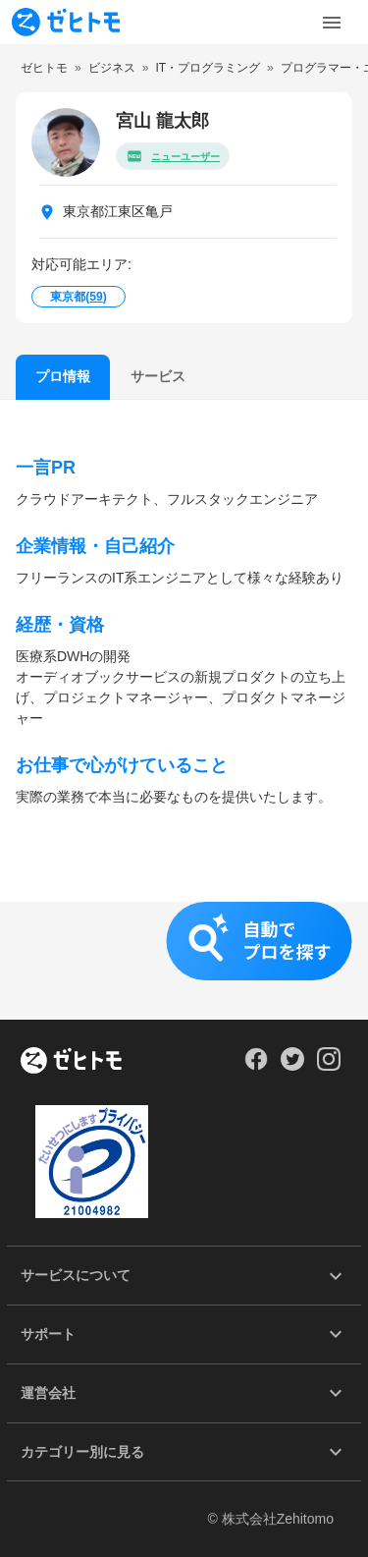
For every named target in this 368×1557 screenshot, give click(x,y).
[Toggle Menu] (331, 22)
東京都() (78, 297)
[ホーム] (71, 1062)
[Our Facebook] (255, 1066)
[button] (184, 961)
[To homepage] (66, 22)
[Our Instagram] (329, 1066)
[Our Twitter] (292, 1066)
